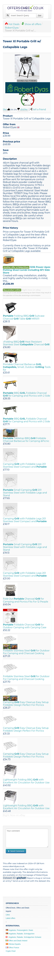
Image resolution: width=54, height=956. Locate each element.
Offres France (12, 948)
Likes (8, 915)
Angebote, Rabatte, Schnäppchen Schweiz (23, 937)
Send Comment (16, 851)
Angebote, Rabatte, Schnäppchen (20, 934)
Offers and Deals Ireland (16, 941)
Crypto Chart (11, 951)
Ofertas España (13, 944)
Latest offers (10, 918)
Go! (39, 15)
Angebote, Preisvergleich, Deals (19, 930)
